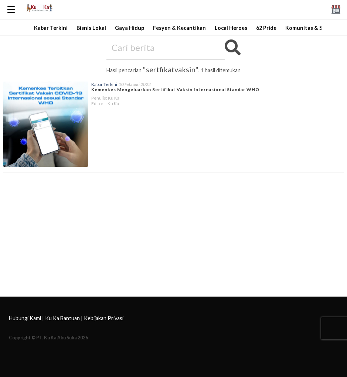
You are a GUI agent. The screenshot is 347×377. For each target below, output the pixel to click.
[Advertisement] (173, 240)
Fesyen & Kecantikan (179, 28)
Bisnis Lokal (91, 28)
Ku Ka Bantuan (62, 318)
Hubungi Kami (25, 318)
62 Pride (266, 28)
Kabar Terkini (51, 28)
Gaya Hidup (129, 28)
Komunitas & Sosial (309, 28)
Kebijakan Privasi (103, 318)
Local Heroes (231, 28)
